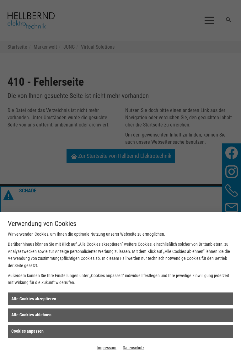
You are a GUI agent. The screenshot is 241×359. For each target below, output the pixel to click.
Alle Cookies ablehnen (31, 314)
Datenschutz (133, 347)
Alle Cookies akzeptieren (33, 298)
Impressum (106, 347)
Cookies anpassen (27, 331)
